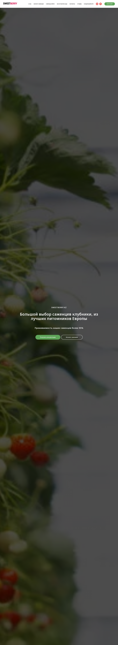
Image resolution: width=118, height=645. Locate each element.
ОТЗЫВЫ (79, 4)
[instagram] (97, 4)
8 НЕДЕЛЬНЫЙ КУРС (89, 4)
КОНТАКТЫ (72, 4)
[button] (47, 337)
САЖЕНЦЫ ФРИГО (50, 4)
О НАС (29, 4)
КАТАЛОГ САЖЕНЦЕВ (39, 4)
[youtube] (100, 4)
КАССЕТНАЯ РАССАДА (62, 4)
